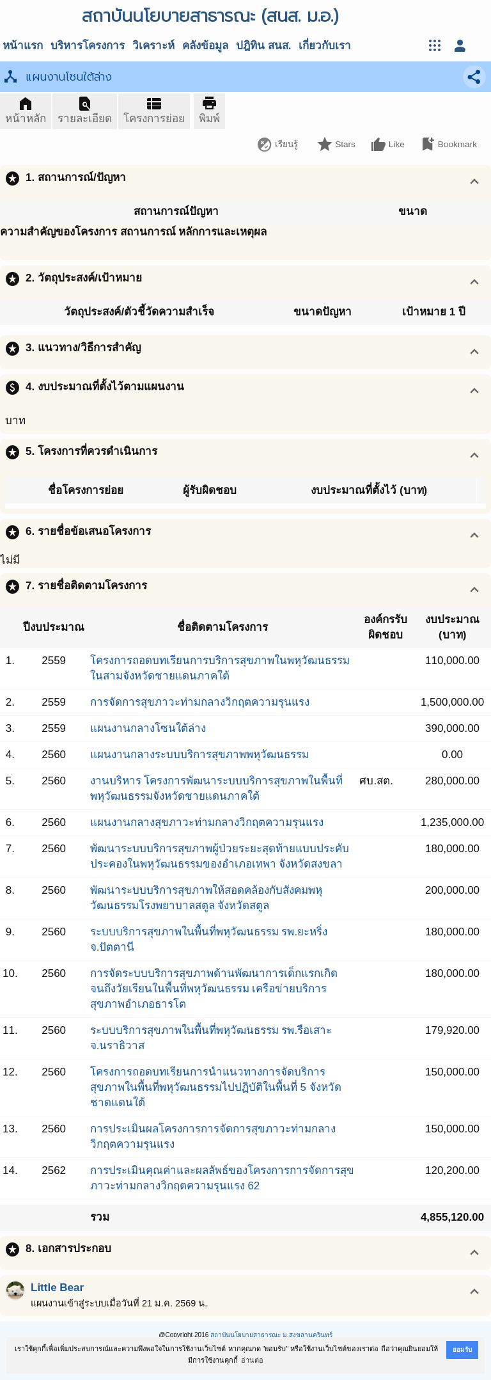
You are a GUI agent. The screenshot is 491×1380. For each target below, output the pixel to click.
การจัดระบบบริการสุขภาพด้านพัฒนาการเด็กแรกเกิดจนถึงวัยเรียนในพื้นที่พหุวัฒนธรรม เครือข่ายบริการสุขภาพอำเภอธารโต (214, 988)
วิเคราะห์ (153, 46)
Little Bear (57, 1287)
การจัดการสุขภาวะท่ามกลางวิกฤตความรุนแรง (199, 702)
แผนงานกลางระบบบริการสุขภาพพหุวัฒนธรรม (199, 755)
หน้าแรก (23, 46)
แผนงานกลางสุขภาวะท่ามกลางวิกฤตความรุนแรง (206, 822)
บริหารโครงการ (88, 46)
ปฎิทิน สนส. (263, 46)
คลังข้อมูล (205, 46)
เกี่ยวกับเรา (325, 46)
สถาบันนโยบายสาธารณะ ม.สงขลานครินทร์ (271, 1334)
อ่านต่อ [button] (252, 1360)
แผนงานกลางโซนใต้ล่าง (148, 728)
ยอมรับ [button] (462, 1349)
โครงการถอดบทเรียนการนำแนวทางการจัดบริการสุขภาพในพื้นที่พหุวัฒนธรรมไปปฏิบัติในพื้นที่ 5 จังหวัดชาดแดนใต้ (215, 1087)
